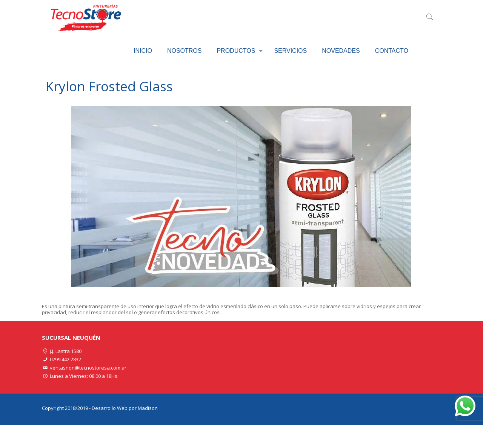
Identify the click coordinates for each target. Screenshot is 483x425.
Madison (148, 408)
